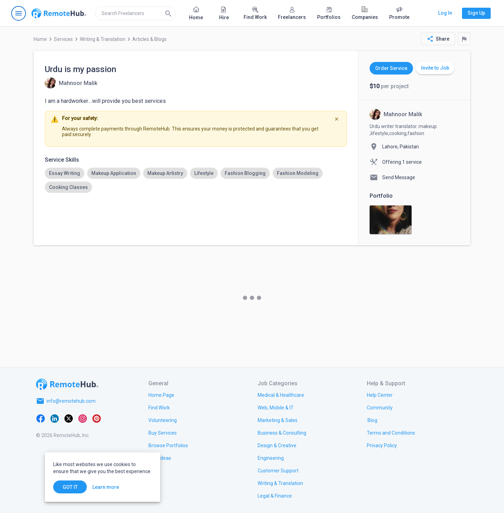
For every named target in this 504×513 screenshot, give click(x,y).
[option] (64, 173)
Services (63, 39)
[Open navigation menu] (18, 13)
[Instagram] (83, 418)
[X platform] (69, 418)
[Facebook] (41, 418)
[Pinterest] (97, 418)
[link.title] (161, 394)
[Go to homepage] (58, 13)
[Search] (168, 13)
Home (40, 39)
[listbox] (196, 180)
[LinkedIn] (55, 418)
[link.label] (379, 394)
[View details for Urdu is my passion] (71, 83)
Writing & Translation (102, 39)
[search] (135, 13)
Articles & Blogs (149, 39)
